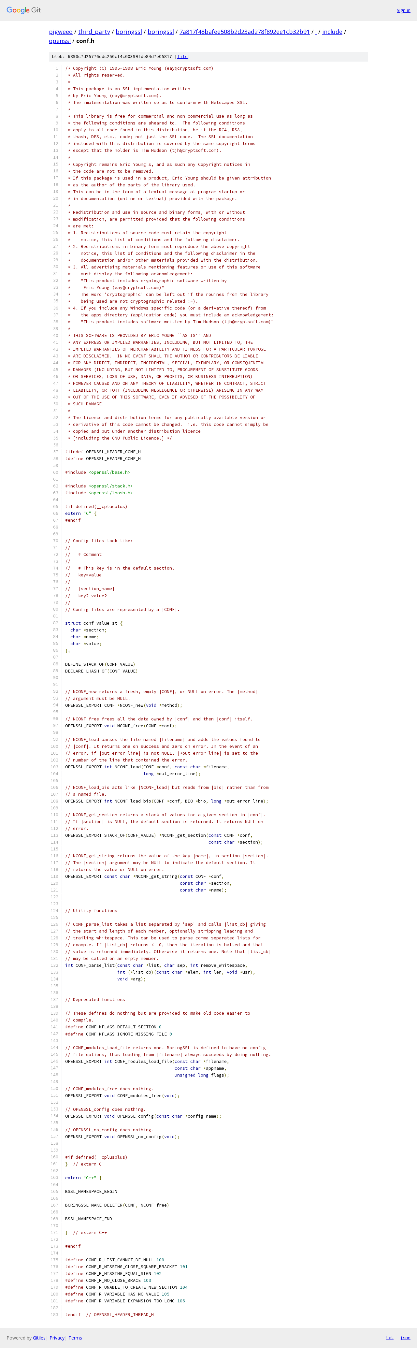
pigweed (61, 32)
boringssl (129, 32)
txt (390, 1338)
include (332, 32)
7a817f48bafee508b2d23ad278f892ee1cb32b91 (245, 32)
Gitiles (39, 1338)
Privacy (57, 1338)
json (405, 1338)
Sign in (403, 10)
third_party (94, 32)
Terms (75, 1338)
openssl (60, 41)
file (182, 56)
